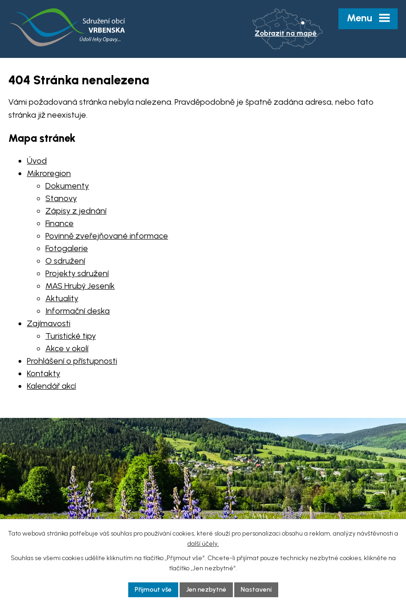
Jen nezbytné (206, 589)
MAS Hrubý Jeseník (80, 286)
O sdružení (65, 261)
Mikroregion (49, 173)
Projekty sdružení (77, 273)
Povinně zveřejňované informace (106, 236)
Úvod (37, 161)
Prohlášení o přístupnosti (72, 361)
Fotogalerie (66, 248)
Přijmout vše (153, 589)
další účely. (203, 544)
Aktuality (61, 298)
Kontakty (43, 373)
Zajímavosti (48, 323)
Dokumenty (67, 186)
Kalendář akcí (51, 386)
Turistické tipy (70, 336)
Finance (59, 223)
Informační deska (77, 311)
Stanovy (61, 198)
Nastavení (256, 589)
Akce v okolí (66, 348)
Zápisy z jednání (75, 211)
